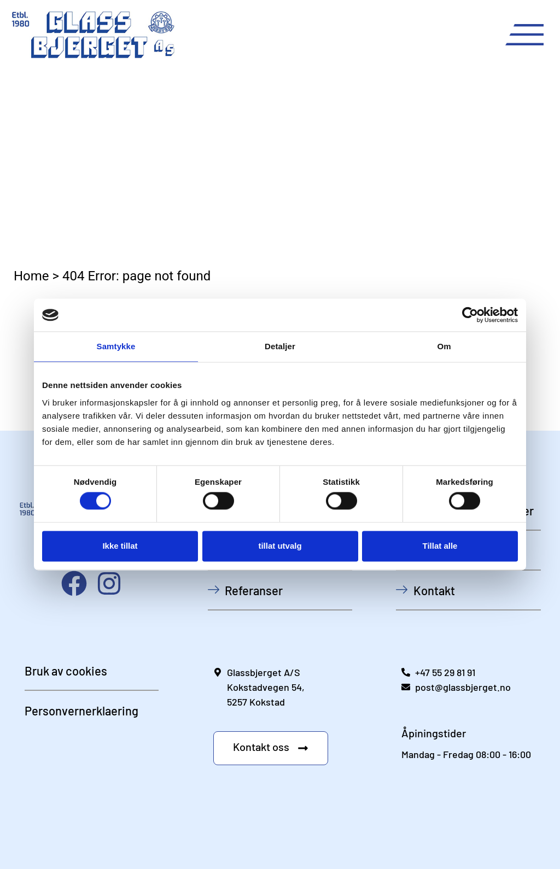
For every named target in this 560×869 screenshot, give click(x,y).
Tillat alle (440, 545)
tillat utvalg (279, 545)
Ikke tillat (119, 545)
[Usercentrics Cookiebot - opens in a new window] (470, 315)
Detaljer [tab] (280, 346)
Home (31, 276)
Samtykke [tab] (116, 346)
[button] (270, 748)
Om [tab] (444, 346)
